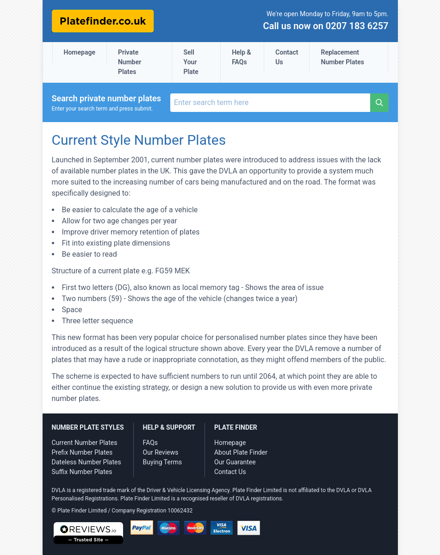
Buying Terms (162, 462)
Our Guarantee (235, 462)
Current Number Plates (85, 442)
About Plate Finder (240, 452)
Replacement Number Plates (342, 57)
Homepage (79, 52)
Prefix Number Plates (82, 452)
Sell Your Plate (190, 62)
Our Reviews (161, 452)
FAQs (150, 442)
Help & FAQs (241, 57)
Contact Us (286, 57)
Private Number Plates (129, 62)
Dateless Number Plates (86, 462)
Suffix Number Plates (82, 471)
